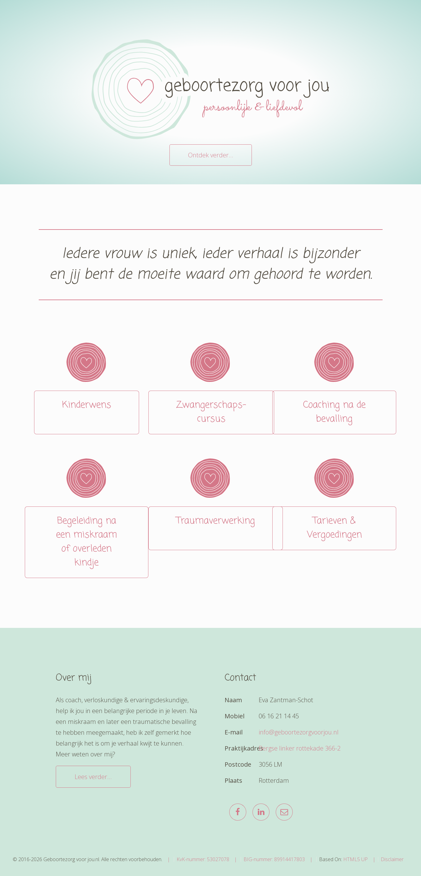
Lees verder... (93, 777)
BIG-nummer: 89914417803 (274, 859)
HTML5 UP (355, 859)
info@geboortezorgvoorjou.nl (299, 732)
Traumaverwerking (215, 528)
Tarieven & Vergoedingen (334, 528)
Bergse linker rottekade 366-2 (299, 748)
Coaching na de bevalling (334, 412)
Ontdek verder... (210, 155)
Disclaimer (392, 859)
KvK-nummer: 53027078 (203, 859)
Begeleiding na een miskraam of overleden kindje (86, 542)
